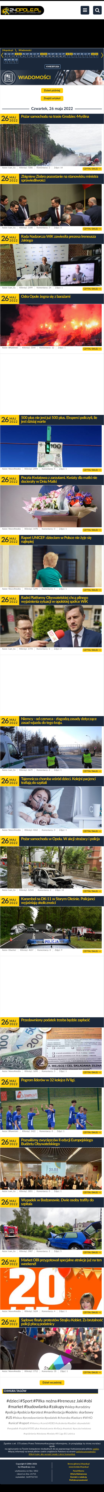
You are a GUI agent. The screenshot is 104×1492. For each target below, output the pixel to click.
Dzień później (52, 90)
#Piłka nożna (45, 1401)
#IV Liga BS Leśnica (65, 1434)
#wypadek (13, 1428)
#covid (44, 1423)
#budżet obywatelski (78, 1423)
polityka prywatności (86, 1452)
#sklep (70, 1407)
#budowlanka (36, 1407)
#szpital (23, 1428)
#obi (88, 1401)
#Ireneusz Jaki (70, 1401)
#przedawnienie (33, 1417)
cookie (96, 1449)
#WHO (88, 1417)
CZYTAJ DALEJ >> (92, 169)
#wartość (67, 1428)
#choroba (64, 1417)
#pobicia (23, 1412)
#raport (24, 1423)
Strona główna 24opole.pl (78, 1464)
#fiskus (17, 1417)
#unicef (13, 1423)
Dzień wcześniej (52, 1382)
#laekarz (76, 1417)
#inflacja (58, 1428)
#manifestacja (54, 1412)
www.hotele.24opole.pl (78, 1467)
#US (9, 1418)
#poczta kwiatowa (82, 1428)
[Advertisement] (52, 384)
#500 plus (33, 1428)
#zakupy (56, 1407)
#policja (11, 1412)
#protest (36, 1412)
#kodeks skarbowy (79, 1412)
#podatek (50, 1417)
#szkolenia (61, 1423)
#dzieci (13, 1401)
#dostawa (41, 1434)
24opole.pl (7, 50)
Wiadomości (25, 50)
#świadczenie (46, 1428)
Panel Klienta (78, 1471)
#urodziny (82, 1407)
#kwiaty (51, 1434)
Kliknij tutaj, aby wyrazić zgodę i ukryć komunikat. (52, 1454)
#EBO (51, 1423)
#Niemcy (35, 1423)
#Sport (26, 1401)
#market (15, 1407)
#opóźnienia (30, 1434)
